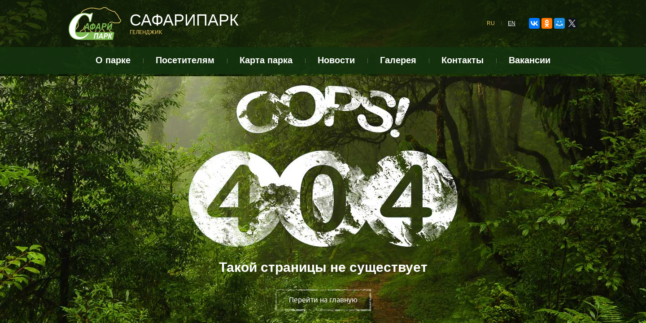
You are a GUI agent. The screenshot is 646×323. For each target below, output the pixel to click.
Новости (336, 60)
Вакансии (529, 60)
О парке (113, 60)
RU (491, 23)
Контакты (462, 60)
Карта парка (266, 60)
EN (511, 23)
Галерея (398, 60)
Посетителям (185, 60)
